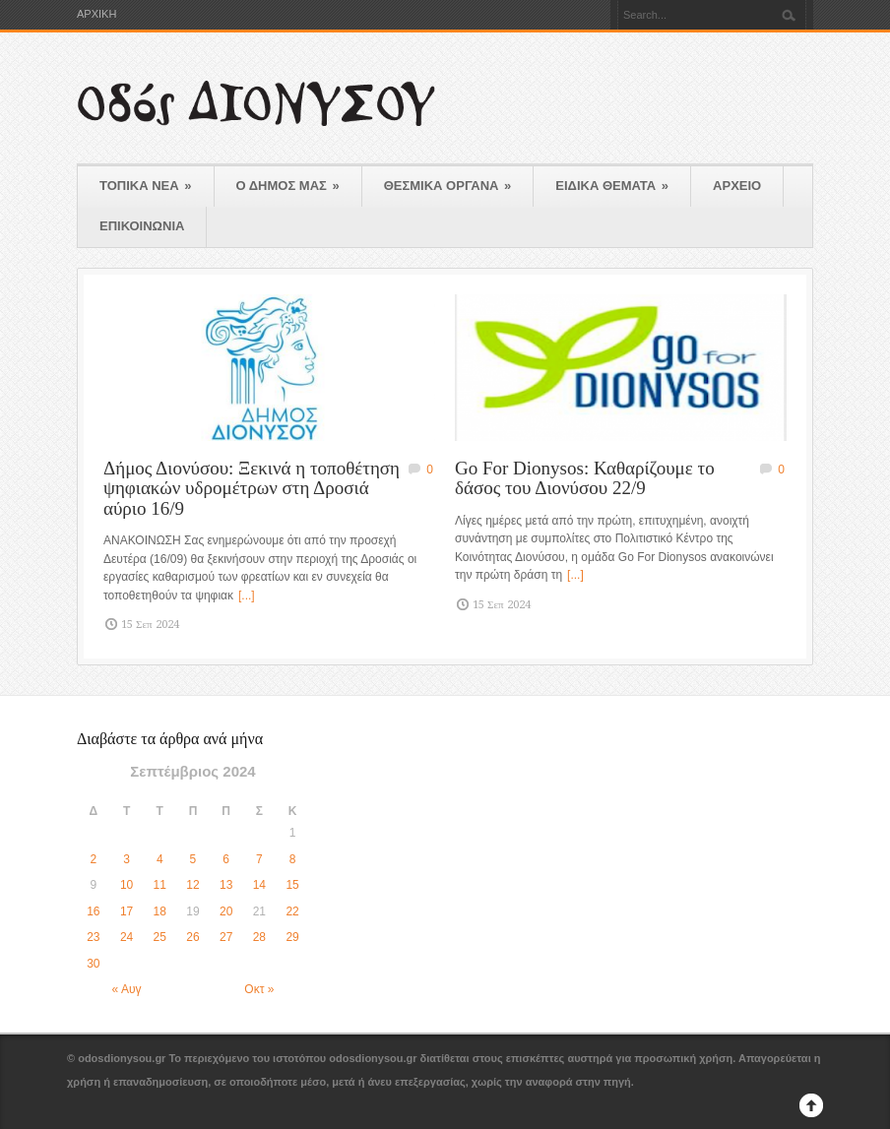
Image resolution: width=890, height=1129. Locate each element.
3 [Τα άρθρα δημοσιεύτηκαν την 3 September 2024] (126, 859)
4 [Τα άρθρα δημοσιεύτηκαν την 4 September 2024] (160, 859)
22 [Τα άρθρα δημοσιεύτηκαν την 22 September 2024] (292, 911)
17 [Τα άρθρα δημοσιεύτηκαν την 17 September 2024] (126, 911)
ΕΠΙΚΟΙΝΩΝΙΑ (141, 226)
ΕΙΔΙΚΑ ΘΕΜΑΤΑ (611, 185)
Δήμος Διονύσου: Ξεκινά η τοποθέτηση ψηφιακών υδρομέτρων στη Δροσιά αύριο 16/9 (251, 488)
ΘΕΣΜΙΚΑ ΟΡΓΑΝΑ (448, 185)
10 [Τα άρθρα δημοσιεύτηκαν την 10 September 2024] (126, 885)
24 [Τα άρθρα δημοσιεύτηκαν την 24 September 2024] (126, 937)
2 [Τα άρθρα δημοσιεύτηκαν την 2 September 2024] (94, 859)
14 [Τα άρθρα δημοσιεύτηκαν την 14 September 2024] (259, 885)
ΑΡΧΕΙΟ (737, 185)
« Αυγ (127, 989)
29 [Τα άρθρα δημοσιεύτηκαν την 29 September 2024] (292, 937)
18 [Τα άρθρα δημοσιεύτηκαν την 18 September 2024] (160, 911)
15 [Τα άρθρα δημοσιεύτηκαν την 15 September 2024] (292, 885)
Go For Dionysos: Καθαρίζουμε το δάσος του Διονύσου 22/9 (585, 478)
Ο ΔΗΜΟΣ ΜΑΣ (288, 185)
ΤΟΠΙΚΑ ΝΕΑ (145, 185)
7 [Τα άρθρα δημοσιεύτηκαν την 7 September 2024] (259, 859)
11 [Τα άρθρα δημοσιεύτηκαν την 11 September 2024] (160, 885)
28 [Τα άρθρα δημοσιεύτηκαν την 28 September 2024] (259, 937)
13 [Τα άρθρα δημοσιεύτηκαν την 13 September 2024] (226, 885)
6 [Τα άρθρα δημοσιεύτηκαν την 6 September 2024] (225, 859)
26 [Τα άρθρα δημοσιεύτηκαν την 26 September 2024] (192, 937)
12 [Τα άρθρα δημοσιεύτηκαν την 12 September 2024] (192, 885)
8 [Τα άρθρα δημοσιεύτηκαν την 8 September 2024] (292, 859)
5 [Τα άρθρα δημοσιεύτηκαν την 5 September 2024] (193, 859)
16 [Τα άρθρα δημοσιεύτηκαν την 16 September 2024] (93, 911)
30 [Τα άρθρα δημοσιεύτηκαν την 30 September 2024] (93, 964)
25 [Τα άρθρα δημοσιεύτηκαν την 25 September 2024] (160, 937)
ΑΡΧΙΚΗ (96, 14)
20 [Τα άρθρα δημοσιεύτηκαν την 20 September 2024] (226, 911)
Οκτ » (259, 989)
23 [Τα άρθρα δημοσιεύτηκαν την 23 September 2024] (93, 937)
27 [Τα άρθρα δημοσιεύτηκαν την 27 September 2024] (226, 937)
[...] (246, 595)
